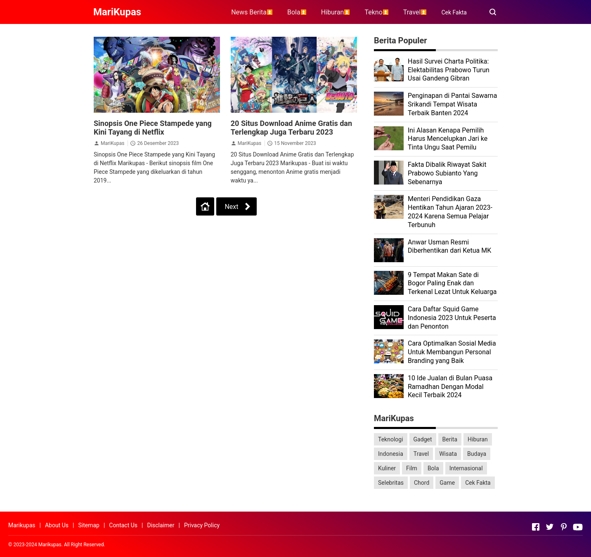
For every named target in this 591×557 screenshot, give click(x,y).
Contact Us (123, 525)
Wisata (448, 453)
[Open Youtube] (578, 527)
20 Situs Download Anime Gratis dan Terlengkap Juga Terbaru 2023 (291, 127)
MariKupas (112, 143)
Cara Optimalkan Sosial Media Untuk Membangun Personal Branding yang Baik (452, 352)
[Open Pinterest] (564, 527)
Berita (450, 439)
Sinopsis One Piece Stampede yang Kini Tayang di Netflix (153, 127)
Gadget (423, 439)
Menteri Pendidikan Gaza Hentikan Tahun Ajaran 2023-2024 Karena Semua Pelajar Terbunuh (450, 211)
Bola (433, 468)
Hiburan (478, 439)
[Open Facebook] (536, 527)
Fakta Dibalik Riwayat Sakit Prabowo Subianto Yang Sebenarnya (447, 173)
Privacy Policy (202, 525)
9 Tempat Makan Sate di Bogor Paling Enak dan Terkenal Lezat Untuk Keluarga (452, 283)
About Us (57, 525)
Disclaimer (160, 525)
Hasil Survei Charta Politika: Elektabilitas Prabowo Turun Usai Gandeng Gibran (448, 70)
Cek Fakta (454, 12)
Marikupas (21, 525)
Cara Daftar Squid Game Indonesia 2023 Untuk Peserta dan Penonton (452, 317)
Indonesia (390, 453)
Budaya (476, 453)
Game (447, 482)
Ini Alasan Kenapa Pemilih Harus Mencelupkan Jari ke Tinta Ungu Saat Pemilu (447, 139)
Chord (421, 482)
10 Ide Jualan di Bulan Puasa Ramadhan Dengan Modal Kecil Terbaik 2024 (450, 386)
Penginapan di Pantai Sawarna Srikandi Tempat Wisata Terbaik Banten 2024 (452, 104)
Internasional (466, 468)
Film (411, 468)
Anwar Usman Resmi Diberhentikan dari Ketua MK (449, 246)
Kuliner (387, 468)
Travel (421, 453)
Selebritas (391, 482)
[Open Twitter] (550, 527)
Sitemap (88, 525)
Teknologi (390, 439)
